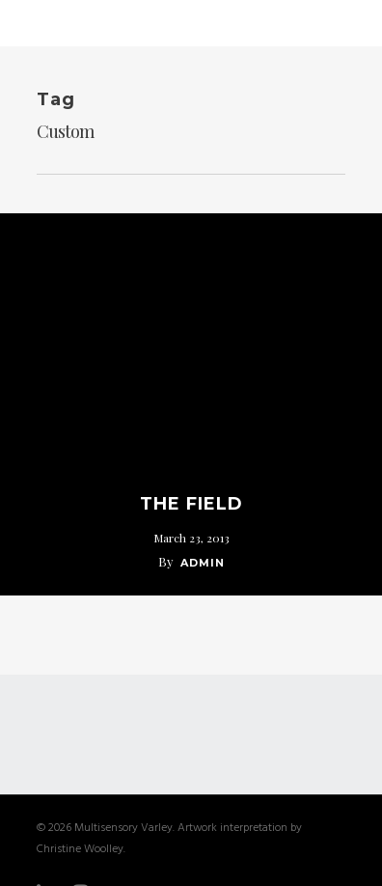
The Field (191, 503)
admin (202, 562)
